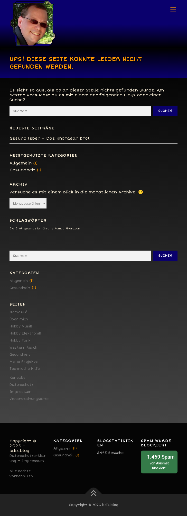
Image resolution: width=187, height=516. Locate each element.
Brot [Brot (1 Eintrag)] (19, 228)
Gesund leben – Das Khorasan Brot (49, 138)
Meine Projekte (23, 362)
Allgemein (20, 163)
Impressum (20, 392)
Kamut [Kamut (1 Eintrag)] (59, 228)
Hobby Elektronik (25, 333)
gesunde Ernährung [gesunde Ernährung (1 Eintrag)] (38, 228)
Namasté (18, 312)
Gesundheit (22, 169)
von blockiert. (159, 461)
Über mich (18, 319)
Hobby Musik (20, 326)
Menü (173, 9)
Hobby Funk (19, 340)
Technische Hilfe (24, 369)
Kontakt (17, 378)
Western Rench (23, 347)
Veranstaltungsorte (28, 399)
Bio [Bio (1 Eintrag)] (11, 228)
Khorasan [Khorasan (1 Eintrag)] (72, 228)
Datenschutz (21, 385)
